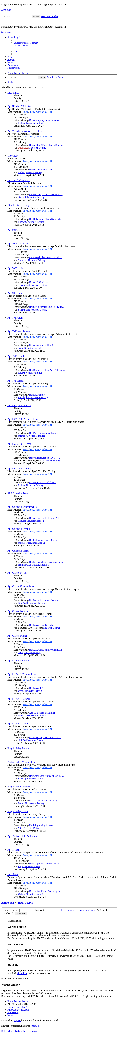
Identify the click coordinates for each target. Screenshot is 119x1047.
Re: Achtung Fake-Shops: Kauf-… (46, 145)
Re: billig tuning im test (41, 825)
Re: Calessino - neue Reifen (43, 540)
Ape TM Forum (15, 317)
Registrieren (25, 902)
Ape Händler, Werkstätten (20, 106)
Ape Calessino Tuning (18, 550)
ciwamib (22, 197)
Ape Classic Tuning (17, 635)
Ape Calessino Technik (18, 529)
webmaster (23, 147)
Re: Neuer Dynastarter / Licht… (45, 737)
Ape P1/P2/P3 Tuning (18, 723)
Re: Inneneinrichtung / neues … (45, 600)
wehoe (21, 690)
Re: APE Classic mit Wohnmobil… (46, 649)
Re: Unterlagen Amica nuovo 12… (46, 776)
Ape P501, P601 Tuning (19, 468)
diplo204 (22, 740)
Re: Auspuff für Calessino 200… (45, 518)
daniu (21, 348)
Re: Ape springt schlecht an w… (45, 120)
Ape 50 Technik (15, 268)
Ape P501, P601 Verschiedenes (22, 419)
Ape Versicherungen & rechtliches (24, 131)
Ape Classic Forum (17, 572)
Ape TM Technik (15, 356)
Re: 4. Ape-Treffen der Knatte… (45, 863)
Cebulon (22, 520)
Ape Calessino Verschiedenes (22, 507)
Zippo (21, 866)
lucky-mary (35, 112)
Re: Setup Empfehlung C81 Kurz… (46, 307)
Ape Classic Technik (17, 611)
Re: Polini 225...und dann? (42, 482)
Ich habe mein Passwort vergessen (78, 910)
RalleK (21, 172)
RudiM (21, 372)
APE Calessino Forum (18, 493)
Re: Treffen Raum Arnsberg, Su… (46, 891)
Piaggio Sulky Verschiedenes (21, 762)
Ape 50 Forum (14, 230)
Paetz (25, 112)
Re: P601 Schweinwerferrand (43, 433)
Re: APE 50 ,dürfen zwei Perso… (45, 194)
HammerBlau (24, 564)
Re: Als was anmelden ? (41, 345)
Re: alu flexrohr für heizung (43, 800)
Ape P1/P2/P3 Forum (18, 660)
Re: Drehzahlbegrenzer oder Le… (46, 562)
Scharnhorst (24, 285)
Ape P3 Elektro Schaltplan (42, 712)
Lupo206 (22, 222)
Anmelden (7, 902)
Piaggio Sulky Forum (18, 748)
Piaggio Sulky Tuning (18, 811)
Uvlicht (21, 894)
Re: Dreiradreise (37, 394)
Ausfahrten (12, 874)
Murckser (22, 260)
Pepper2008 (24, 715)
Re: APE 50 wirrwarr (39, 282)
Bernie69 (22, 803)
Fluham (22, 123)
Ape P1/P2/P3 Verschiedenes (21, 674)
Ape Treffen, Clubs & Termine (22, 836)
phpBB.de (35, 1025)
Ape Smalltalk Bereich (18, 180)
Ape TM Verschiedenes (19, 331)
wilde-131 (47, 112)
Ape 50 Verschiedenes (18, 243)
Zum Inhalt (6, 10)
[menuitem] (26, 42)
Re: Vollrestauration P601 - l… (44, 457)
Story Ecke (12, 155)
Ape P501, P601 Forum (19, 405)
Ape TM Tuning (15, 380)
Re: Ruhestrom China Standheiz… (46, 219)
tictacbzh (22, 973)
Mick (20, 652)
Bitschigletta (24, 397)
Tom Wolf (23, 603)
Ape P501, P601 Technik (19, 444)
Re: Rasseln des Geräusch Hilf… (45, 257)
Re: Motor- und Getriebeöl (42, 625)
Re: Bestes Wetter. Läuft (41, 169)
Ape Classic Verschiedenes (20, 586)
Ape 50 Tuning (14, 293)
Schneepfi (23, 778)
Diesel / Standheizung (18, 205)
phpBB (17, 1020)
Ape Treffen (13, 849)
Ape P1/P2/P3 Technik (18, 699)
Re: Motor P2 (36, 688)
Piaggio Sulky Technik (18, 786)
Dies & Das (13, 92)
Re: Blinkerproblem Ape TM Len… (47, 370)
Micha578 (23, 435)
